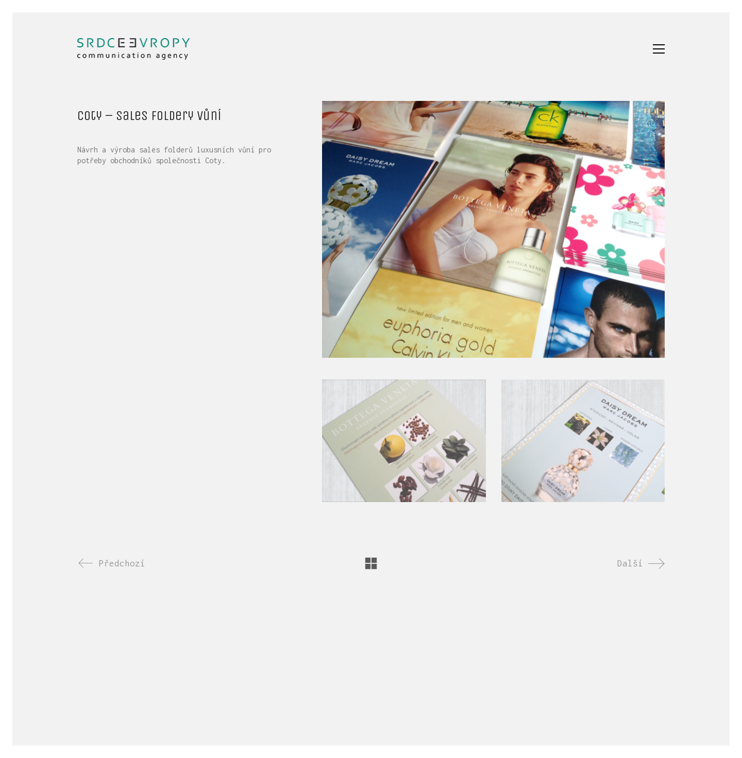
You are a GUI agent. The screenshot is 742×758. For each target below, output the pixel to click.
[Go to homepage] (133, 49)
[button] (659, 49)
